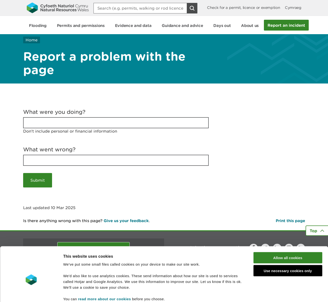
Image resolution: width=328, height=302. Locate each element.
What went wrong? (49, 149)
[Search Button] (192, 8)
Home (32, 40)
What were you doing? (54, 112)
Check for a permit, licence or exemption (243, 7)
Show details (255, 292)
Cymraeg (293, 7)
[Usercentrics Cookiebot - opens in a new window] (31, 292)
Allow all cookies (287, 232)
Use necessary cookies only (288, 245)
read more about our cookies (104, 273)
